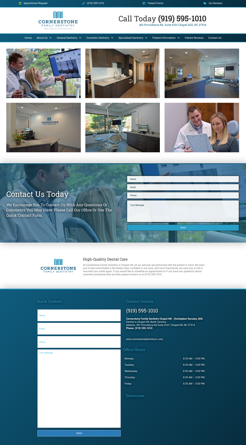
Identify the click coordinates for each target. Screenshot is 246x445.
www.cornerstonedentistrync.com (144, 339)
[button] (50, 38)
